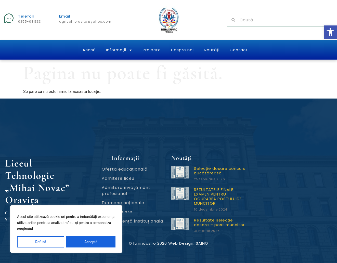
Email (64, 16)
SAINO (202, 243)
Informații (119, 50)
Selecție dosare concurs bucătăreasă (219, 171)
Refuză (40, 242)
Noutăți (211, 49)
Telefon (26, 16)
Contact (239, 49)
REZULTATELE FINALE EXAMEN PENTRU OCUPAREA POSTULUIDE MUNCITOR (218, 196)
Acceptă (90, 242)
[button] (330, 32)
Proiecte (152, 49)
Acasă (89, 49)
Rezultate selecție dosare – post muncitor (219, 222)
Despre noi (182, 49)
